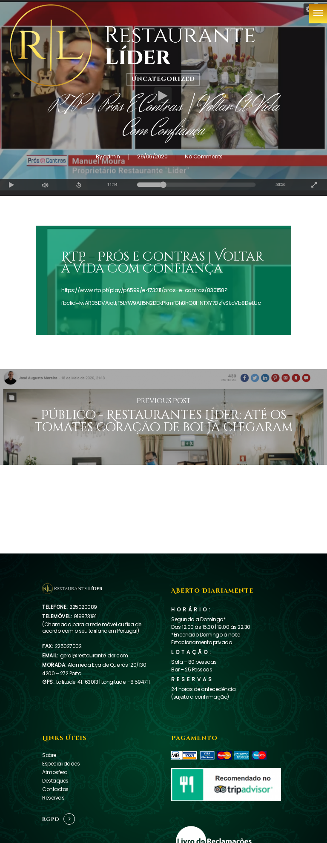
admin (111, 156)
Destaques (55, 780)
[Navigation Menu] (318, 13)
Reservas (53, 797)
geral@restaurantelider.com (94, 655)
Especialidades (61, 763)
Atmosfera (55, 772)
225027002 (68, 646)
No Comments (204, 156)
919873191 (85, 616)
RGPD (51, 819)
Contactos (55, 789)
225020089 (83, 607)
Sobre (49, 755)
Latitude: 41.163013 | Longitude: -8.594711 (103, 681)
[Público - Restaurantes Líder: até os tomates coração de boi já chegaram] (163, 417)
